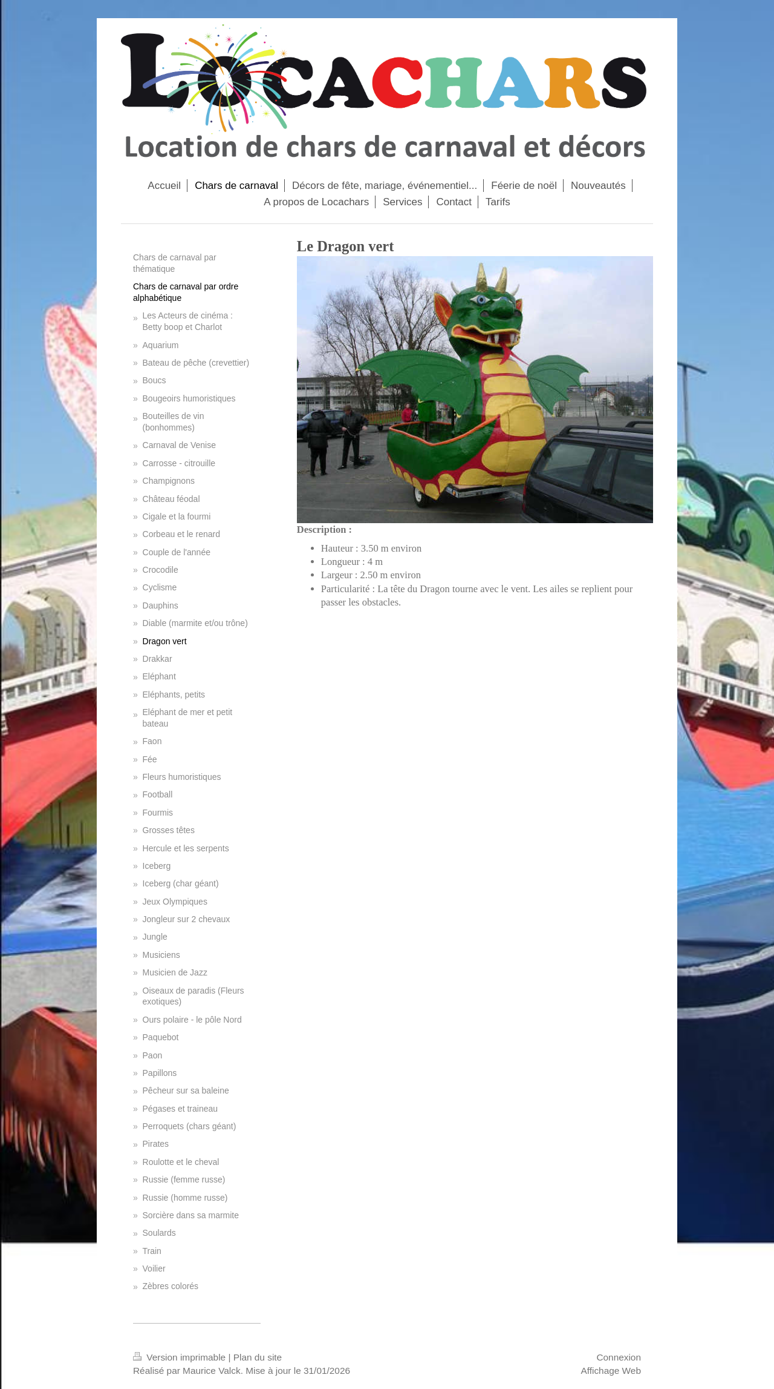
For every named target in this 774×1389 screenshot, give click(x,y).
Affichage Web (610, 1370)
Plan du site (257, 1357)
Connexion (618, 1357)
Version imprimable (180, 1357)
